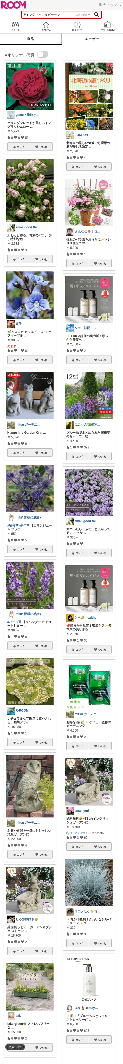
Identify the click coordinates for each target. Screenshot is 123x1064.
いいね (43, 147)
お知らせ (77, 26)
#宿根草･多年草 (18, 525)
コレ (21, 147)
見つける (46, 26)
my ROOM (107, 26)
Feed (15, 26)
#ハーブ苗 (14, 622)
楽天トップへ (110, 5)
